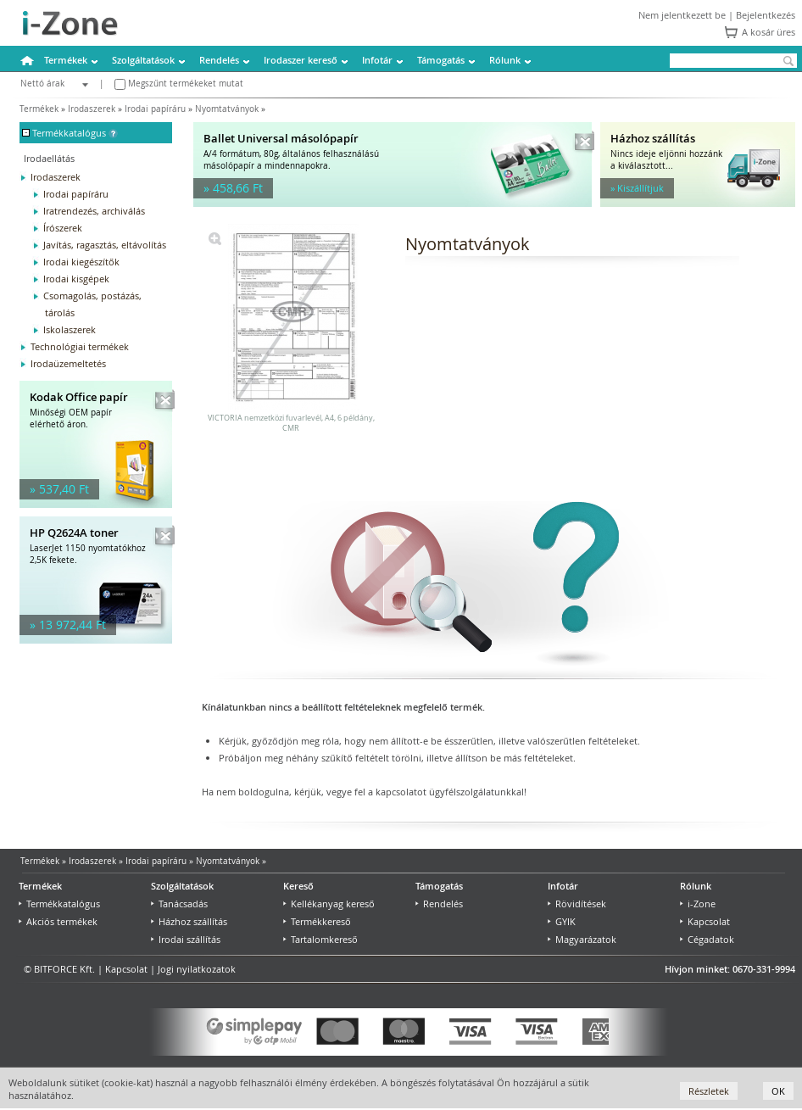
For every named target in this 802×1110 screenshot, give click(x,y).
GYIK (562, 921)
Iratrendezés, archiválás (94, 210)
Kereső (298, 885)
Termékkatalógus (59, 903)
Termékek (65, 59)
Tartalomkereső (320, 939)
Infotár (377, 59)
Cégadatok (707, 939)
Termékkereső (317, 921)
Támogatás (441, 59)
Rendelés (219, 59)
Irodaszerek (91, 108)
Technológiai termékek (80, 346)
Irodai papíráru (155, 108)
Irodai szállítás (185, 939)
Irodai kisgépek (76, 278)
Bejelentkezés (765, 14)
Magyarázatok (582, 939)
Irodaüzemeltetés (68, 363)
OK (778, 1091)
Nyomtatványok (227, 108)
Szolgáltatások (143, 59)
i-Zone (698, 903)
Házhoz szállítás (189, 921)
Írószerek (62, 227)
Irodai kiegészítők (81, 261)
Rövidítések (577, 903)
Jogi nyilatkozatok (197, 968)
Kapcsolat (705, 921)
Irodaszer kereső (300, 59)
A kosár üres (768, 31)
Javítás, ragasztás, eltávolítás (104, 244)
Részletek (708, 1091)
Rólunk (505, 59)
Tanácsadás (179, 903)
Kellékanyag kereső (329, 903)
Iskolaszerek (69, 329)
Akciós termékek (58, 921)
